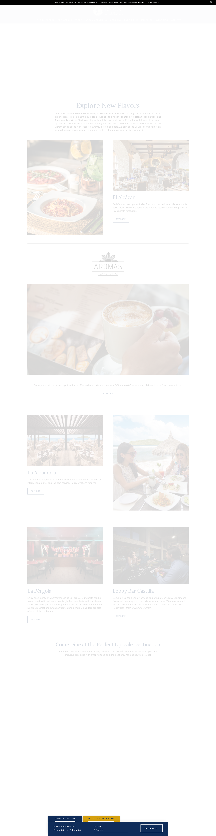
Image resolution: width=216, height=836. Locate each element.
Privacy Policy (153, 2)
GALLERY (176, 20)
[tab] (65, 819)
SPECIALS (115, 20)
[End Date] (76, 830)
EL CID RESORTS (46, 20)
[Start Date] (60, 830)
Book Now (151, 828)
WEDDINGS (162, 20)
